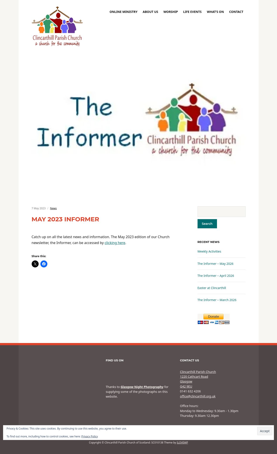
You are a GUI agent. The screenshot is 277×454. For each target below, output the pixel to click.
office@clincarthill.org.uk (198, 396)
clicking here (115, 242)
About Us (150, 12)
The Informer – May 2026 (216, 264)
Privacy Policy (89, 436)
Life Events (192, 12)
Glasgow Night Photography (141, 387)
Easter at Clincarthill (212, 288)
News (53, 208)
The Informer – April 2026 (216, 276)
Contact (236, 12)
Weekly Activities (209, 251)
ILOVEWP (182, 442)
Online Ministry (124, 12)
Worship (170, 12)
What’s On (215, 12)
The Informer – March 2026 (217, 300)
